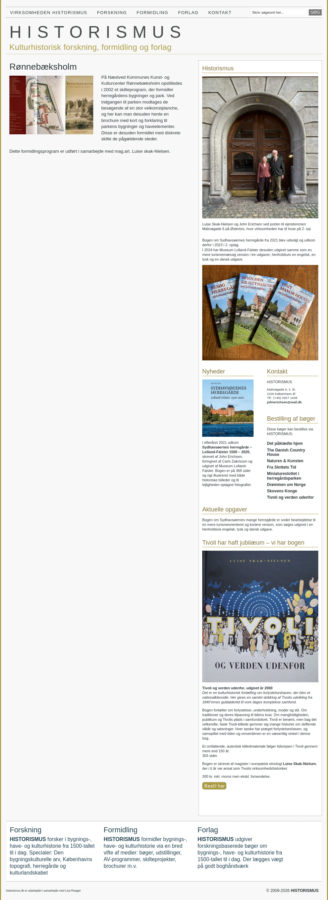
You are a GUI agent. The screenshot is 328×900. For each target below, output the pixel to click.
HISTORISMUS (97, 32)
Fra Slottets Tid (281, 467)
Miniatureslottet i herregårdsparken (284, 475)
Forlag (188, 12)
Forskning (112, 12)
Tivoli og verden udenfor (290, 497)
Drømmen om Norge (286, 484)
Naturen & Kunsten (285, 461)
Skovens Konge (282, 491)
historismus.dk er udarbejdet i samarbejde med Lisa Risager (43, 890)
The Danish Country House (286, 452)
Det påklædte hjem (285, 443)
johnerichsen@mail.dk (284, 402)
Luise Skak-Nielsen (299, 764)
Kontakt (220, 12)
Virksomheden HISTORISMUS (48, 12)
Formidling (152, 12)
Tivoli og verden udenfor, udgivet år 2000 (237, 688)
